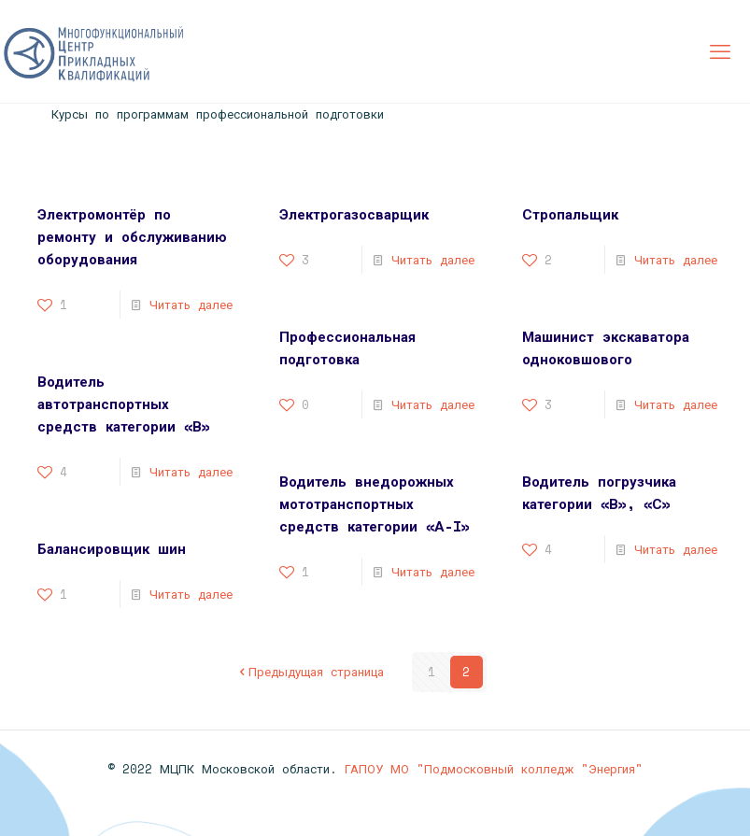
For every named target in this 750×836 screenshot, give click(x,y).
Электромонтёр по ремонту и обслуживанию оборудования (132, 236)
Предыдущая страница (310, 671)
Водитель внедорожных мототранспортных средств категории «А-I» (374, 503)
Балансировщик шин (111, 548)
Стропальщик (570, 214)
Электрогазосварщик (354, 214)
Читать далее (191, 304)
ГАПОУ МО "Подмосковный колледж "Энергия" (494, 768)
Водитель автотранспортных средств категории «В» (123, 403)
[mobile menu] (720, 51)
